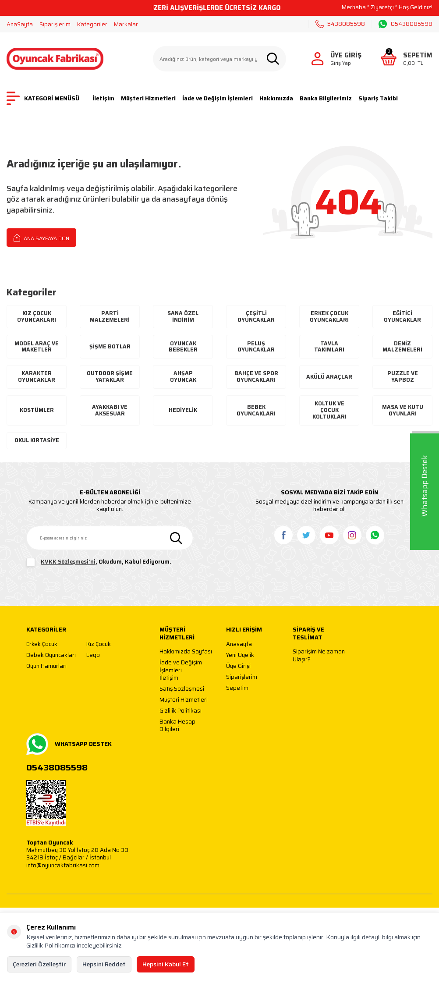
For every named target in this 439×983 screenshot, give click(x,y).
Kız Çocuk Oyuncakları (37, 317)
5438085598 (340, 24)
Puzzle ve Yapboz (402, 382)
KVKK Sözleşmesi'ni (68, 578)
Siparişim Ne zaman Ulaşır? (319, 672)
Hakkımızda (276, 98)
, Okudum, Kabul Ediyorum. (98, 579)
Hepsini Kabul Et (165, 964)
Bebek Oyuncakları (256, 420)
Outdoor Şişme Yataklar (109, 381)
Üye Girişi (238, 683)
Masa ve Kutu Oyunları (402, 420)
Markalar (126, 24)
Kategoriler (92, 24)
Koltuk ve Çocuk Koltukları (329, 419)
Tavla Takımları (329, 348)
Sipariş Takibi (378, 98)
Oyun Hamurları (46, 683)
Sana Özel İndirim (183, 317)
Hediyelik (183, 419)
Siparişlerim (55, 24)
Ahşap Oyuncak (183, 382)
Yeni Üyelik (240, 672)
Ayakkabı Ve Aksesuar (110, 420)
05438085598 (405, 24)
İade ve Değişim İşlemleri (217, 98)
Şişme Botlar (110, 347)
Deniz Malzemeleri (402, 348)
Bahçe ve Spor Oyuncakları (256, 382)
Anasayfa (239, 661)
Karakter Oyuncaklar (37, 382)
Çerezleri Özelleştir (39, 964)
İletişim (103, 98)
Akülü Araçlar (329, 382)
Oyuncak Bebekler (183, 348)
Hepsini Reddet (104, 964)
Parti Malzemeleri (110, 317)
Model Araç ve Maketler (37, 348)
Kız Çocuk (98, 661)
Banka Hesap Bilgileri (177, 742)
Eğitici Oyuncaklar (402, 317)
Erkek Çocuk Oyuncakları (329, 317)
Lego (93, 672)
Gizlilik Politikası (180, 728)
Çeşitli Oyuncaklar (256, 317)
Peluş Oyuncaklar (256, 348)
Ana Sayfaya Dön (41, 237)
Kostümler (36, 419)
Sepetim (237, 705)
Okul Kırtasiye (37, 454)
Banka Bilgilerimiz (326, 98)
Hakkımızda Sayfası (185, 669)
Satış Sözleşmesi (181, 706)
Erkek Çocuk (41, 661)
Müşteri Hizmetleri (148, 98)
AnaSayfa (20, 24)
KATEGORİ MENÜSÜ (43, 98)
